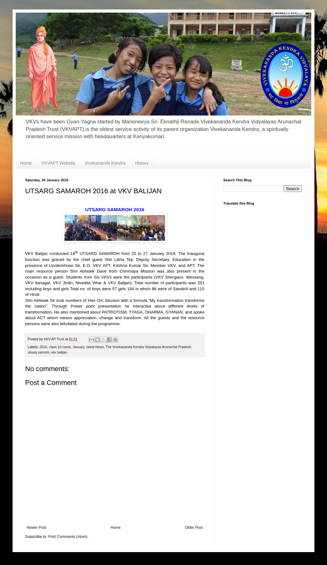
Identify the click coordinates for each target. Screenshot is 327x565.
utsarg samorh (38, 352)
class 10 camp (60, 347)
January (79, 347)
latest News (95, 347)
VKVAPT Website (58, 163)
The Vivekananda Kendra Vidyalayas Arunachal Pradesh (148, 347)
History (142, 163)
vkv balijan (59, 352)
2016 (43, 347)
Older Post (194, 527)
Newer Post (36, 527)
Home (26, 163)
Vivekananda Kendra (105, 163)
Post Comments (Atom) (67, 536)
